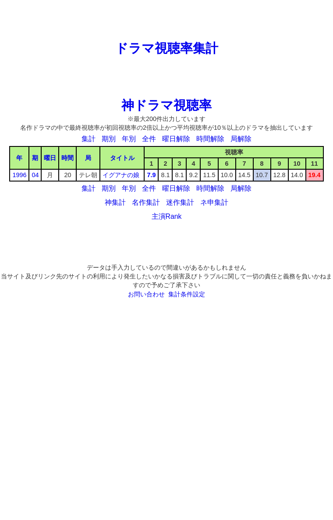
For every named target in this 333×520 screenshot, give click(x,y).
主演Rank (167, 216)
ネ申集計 (214, 202)
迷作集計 (180, 202)
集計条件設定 (186, 294)
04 (35, 174)
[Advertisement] (166, 19)
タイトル (122, 157)
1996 (19, 174)
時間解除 (210, 138)
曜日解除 (176, 138)
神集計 (115, 202)
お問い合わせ (146, 294)
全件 (149, 138)
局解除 (241, 138)
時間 (67, 157)
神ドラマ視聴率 (166, 105)
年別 (129, 138)
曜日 (50, 157)
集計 (88, 138)
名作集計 (146, 202)
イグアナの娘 (121, 174)
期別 (109, 138)
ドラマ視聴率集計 (166, 48)
